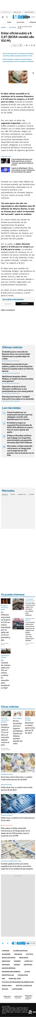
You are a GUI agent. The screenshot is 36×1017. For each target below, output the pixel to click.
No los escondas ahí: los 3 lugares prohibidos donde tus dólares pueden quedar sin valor (18, 54)
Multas (5, 989)
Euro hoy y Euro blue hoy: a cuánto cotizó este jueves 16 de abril (16, 778)
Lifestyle (28, 961)
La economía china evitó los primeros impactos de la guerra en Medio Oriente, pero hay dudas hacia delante (30, 631)
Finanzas (18, 954)
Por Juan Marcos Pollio (29, 643)
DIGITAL (7, 997)
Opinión (17, 961)
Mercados (23, 958)
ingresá (33, 17)
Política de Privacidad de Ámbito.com (18, 982)
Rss (3, 979)
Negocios (6, 961)
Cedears (31, 494)
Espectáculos (8, 975)
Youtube (23, 943)
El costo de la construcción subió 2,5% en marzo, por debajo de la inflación (30, 609)
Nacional (6, 965)
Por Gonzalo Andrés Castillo (5, 748)
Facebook (7, 943)
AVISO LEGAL (7, 986)
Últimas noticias (20, 951)
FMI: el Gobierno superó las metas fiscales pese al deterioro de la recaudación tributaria (18, 60)
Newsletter (30, 943)
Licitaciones (17, 989)
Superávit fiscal (29, 12)
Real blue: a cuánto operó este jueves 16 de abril (30, 728)
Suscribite (24, 303)
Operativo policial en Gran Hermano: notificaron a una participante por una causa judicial (17, 388)
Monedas (5, 494)
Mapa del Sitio (15, 979)
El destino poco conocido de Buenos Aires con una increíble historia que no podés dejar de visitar (16, 355)
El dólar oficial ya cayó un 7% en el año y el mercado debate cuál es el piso (5, 734)
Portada (5, 951)
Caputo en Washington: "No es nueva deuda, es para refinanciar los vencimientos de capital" (23, 170)
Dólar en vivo (17, 12)
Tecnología (23, 975)
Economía (20, 22)
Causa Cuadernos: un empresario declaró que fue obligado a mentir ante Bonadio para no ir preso (19, 416)
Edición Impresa (8, 968)
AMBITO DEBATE (28, 997)
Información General (11, 972)
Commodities (22, 494)
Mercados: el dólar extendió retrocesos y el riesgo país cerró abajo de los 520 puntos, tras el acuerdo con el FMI (20, 451)
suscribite (26, 17)
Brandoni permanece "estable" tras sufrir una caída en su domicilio (18, 397)
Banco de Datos (8, 958)
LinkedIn (17, 943)
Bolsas (12, 494)
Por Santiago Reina (5, 644)
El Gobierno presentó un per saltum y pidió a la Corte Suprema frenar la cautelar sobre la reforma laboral (17, 367)
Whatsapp (28, 943)
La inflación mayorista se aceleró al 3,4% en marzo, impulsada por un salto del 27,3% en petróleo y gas (5, 626)
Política (29, 954)
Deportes (28, 965)
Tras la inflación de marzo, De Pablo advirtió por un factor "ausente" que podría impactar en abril (22, 162)
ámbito (3, 27)
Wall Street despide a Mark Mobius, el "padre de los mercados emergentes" (17, 378)
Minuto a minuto (8, 825)
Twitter (3, 943)
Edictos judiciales (24, 986)
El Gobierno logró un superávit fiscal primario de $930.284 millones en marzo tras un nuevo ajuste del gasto (20, 427)
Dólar (9, 22)
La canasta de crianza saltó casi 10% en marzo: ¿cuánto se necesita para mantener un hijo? (5, 674)
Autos (27, 972)
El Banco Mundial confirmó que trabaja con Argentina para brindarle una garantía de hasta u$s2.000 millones (19, 439)
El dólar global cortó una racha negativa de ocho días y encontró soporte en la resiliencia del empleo (17, 866)
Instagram (12, 943)
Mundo (17, 965)
